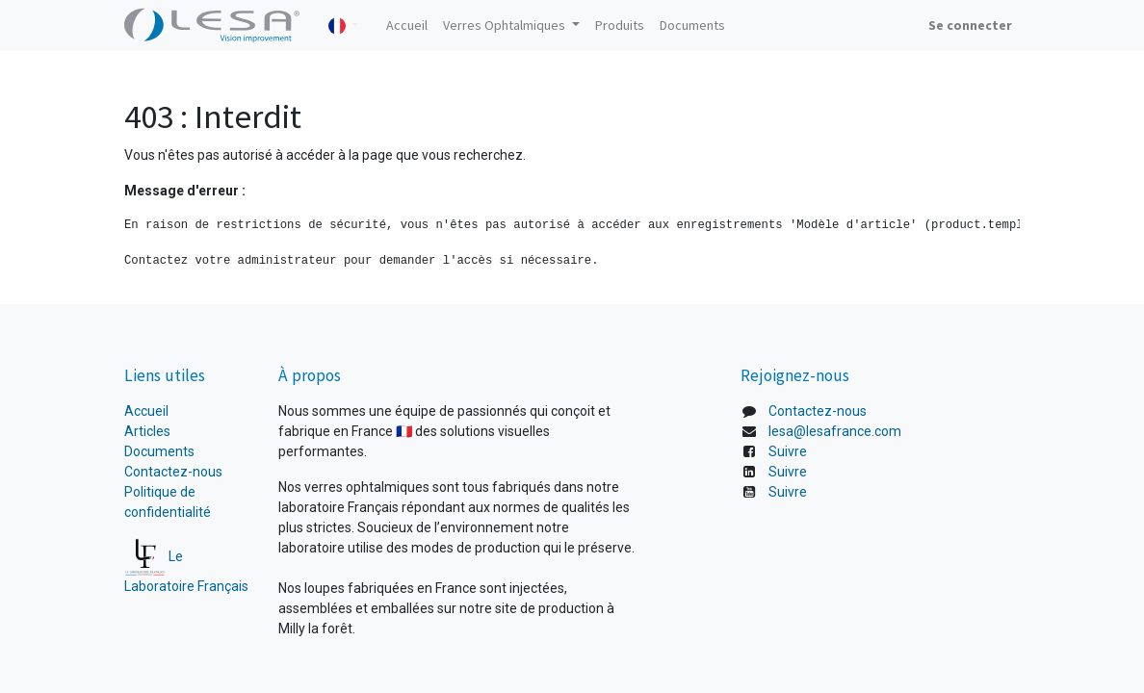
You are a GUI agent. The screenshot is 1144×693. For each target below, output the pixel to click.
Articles (147, 431)
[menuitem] (406, 25)
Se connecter (970, 25)
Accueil (147, 411)
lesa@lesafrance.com (834, 431)
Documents (159, 451)
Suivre (787, 451)
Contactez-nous (173, 471)
